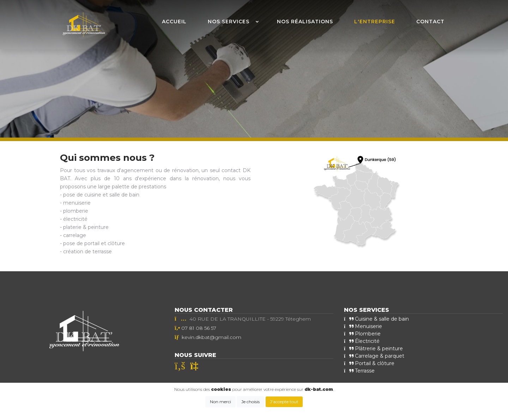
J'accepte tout (284, 401)
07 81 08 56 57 (198, 328)
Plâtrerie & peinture (373, 348)
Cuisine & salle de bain (376, 319)
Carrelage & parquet (374, 356)
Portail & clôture (369, 363)
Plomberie (362, 334)
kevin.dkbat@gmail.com (211, 337)
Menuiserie (363, 326)
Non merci (220, 401)
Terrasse (359, 371)
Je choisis (250, 401)
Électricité (362, 341)
